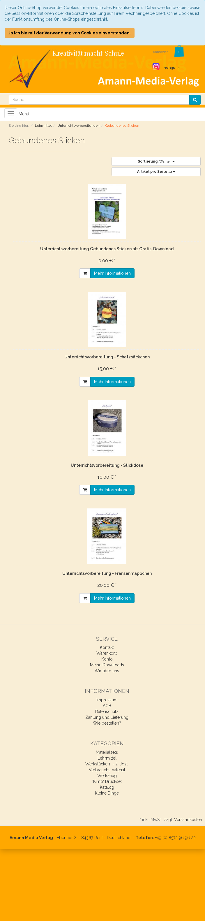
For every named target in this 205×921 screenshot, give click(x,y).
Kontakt (107, 647)
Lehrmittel (107, 758)
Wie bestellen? (107, 723)
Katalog (107, 787)
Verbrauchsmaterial (107, 769)
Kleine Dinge (107, 793)
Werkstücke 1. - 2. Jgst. (106, 764)
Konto (107, 659)
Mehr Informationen (112, 273)
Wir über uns (107, 670)
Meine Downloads (107, 665)
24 (156, 172)
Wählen (156, 161)
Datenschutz (107, 711)
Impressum (107, 700)
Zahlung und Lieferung (106, 717)
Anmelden (161, 52)
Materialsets (107, 752)
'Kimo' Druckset (107, 781)
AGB (107, 705)
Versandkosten (188, 819)
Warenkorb (106, 653)
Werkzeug (107, 775)
